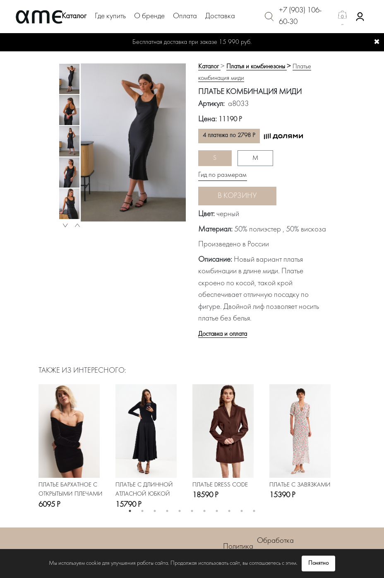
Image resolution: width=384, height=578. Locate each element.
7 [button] (204, 511)
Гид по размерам (222, 175)
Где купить (110, 16)
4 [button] (167, 511)
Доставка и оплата (222, 334)
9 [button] (229, 511)
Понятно (318, 563)
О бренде (149, 16)
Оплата (185, 16)
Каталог (74, 16)
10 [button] (242, 511)
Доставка (220, 16)
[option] (69, 78)
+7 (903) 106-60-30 (300, 16)
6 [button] (192, 511)
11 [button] (254, 511)
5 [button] (179, 511)
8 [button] (217, 511)
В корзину (237, 196)
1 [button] (130, 511)
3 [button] (155, 511)
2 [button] (142, 511)
